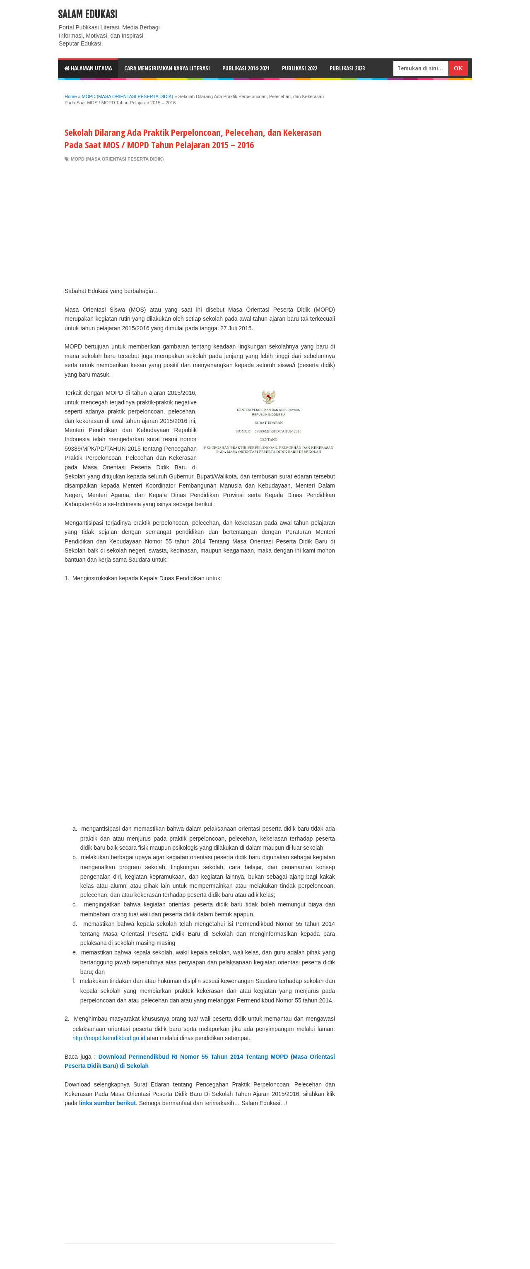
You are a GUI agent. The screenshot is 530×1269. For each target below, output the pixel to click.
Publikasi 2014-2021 (246, 68)
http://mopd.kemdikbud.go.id (108, 1038)
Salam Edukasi (88, 14)
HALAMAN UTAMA (88, 68)
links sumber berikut (107, 1103)
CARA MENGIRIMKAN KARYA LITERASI (167, 68)
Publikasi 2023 (347, 68)
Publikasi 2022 (299, 68)
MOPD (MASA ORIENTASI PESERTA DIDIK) (117, 158)
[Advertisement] (200, 224)
